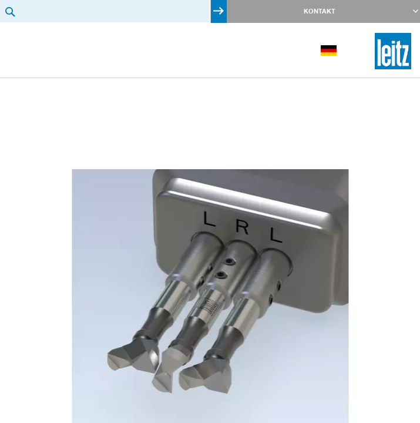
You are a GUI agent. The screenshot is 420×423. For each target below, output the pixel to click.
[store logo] (393, 51)
